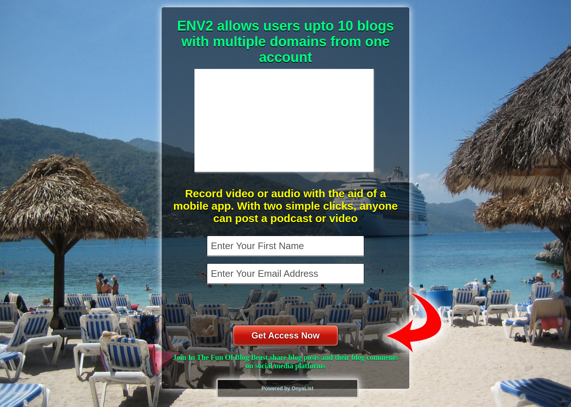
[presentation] (286, 305)
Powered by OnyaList (287, 388)
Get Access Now (285, 335)
